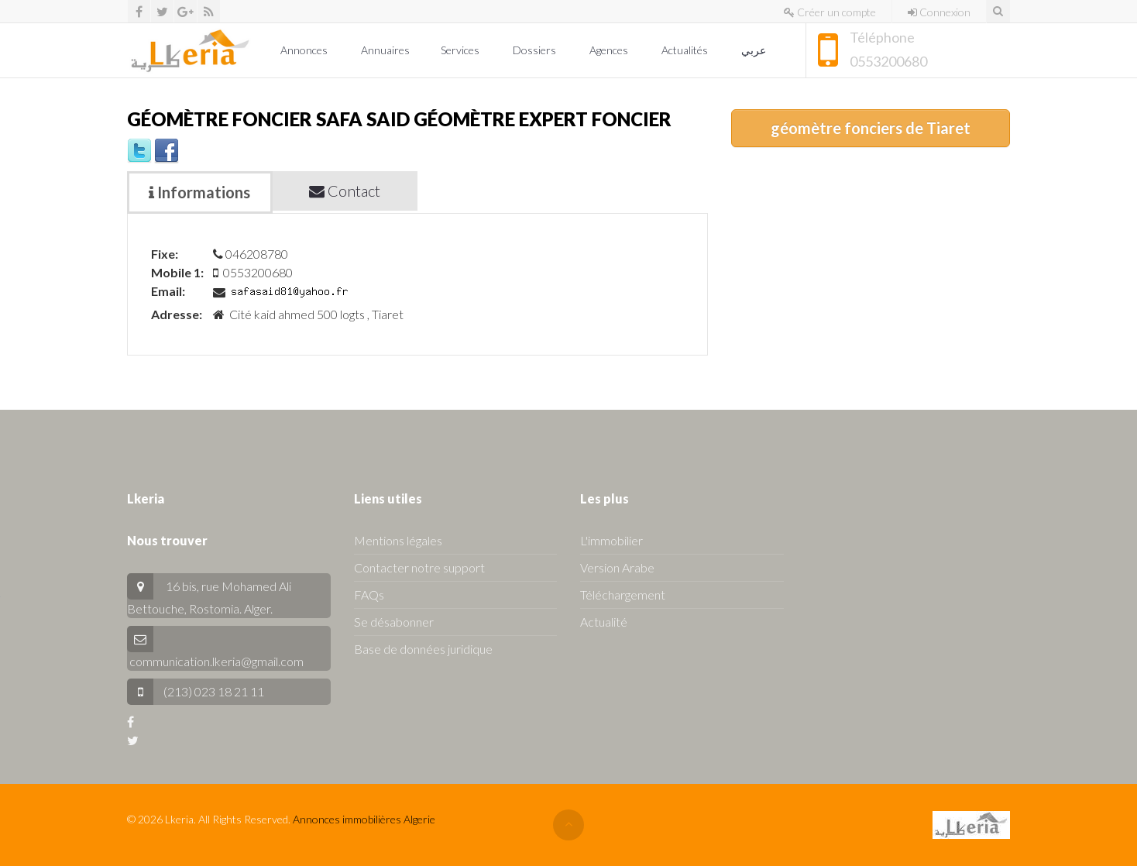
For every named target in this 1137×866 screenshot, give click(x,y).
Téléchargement (622, 594)
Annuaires (385, 50)
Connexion (939, 12)
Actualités (685, 50)
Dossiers (535, 50)
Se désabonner (394, 621)
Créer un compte (830, 12)
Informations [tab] (199, 192)
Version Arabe (617, 567)
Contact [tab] (344, 190)
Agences (609, 50)
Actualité (603, 621)
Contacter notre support (419, 567)
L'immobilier (611, 540)
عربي (754, 50)
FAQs (369, 594)
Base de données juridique (423, 648)
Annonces (305, 50)
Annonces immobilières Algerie (364, 819)
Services (461, 50)
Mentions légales (398, 540)
